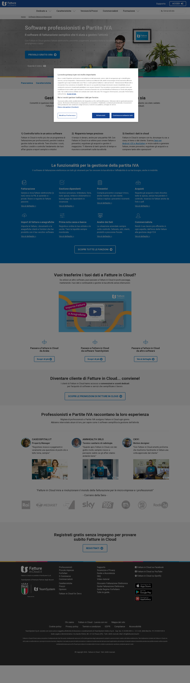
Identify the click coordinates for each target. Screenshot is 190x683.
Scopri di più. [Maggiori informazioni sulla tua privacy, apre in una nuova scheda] (71, 94)
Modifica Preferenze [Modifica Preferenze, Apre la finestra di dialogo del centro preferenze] (67, 115)
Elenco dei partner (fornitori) (68, 107)
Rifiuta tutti (100, 115)
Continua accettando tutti (123, 115)
